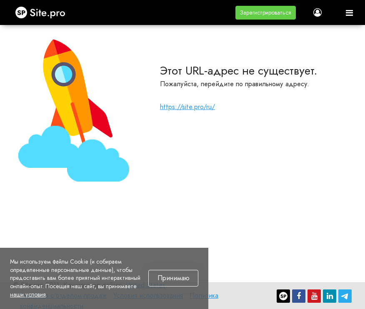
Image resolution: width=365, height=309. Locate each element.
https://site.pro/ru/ (187, 107)
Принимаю (174, 278)
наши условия (28, 294)
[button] (265, 13)
